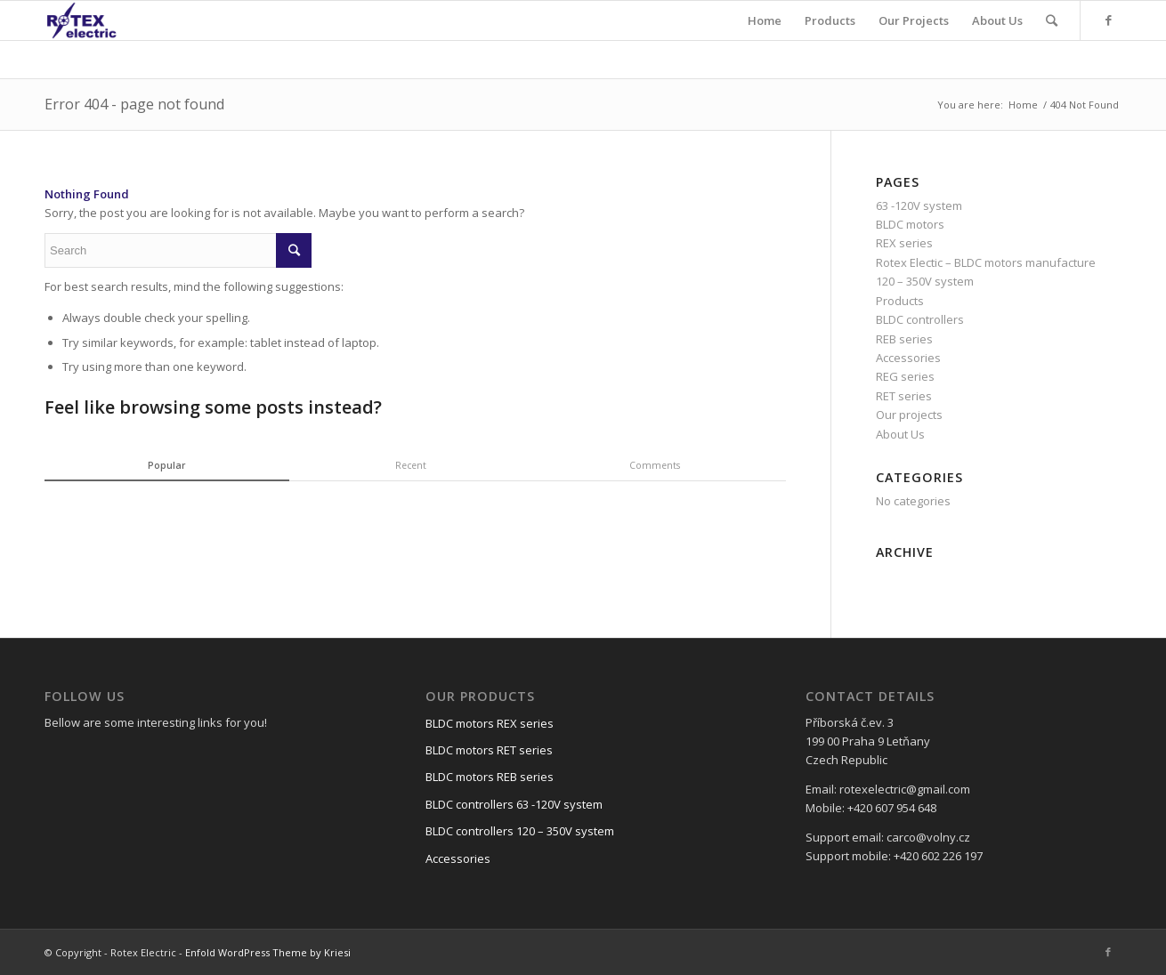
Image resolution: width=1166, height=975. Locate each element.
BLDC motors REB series (489, 777)
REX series (904, 243)
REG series (905, 376)
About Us (900, 434)
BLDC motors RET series (489, 750)
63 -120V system (919, 205)
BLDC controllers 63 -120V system (514, 804)
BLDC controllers (920, 319)
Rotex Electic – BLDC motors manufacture (986, 262)
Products (900, 301)
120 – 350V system (925, 281)
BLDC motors (910, 224)
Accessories (908, 358)
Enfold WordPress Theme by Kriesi (268, 952)
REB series (904, 339)
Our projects (909, 415)
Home (1023, 104)
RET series (904, 396)
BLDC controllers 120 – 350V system (519, 831)
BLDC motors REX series (489, 723)
